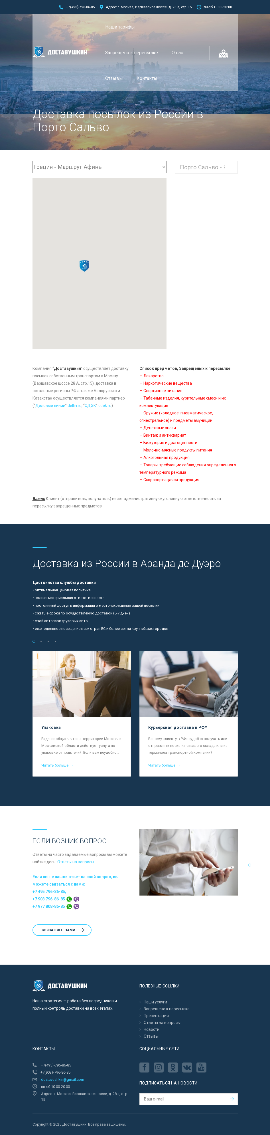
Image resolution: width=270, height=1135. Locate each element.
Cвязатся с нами (63, 930)
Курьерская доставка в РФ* (177, 727)
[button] (84, 266)
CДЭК (90, 406)
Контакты (147, 78)
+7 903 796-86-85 (56, 899)
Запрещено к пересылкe (131, 52)
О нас (177, 52)
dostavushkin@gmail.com (62, 1080)
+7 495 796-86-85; (49, 892)
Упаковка (51, 727)
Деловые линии (50, 406)
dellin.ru (75, 406)
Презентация (156, 1016)
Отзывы (114, 78)
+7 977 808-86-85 (56, 906)
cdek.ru (104, 406)
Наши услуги (155, 1002)
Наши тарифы (120, 27)
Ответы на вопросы (75, 862)
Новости (151, 1029)
